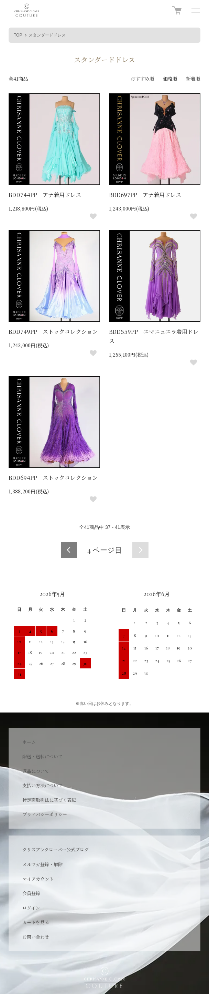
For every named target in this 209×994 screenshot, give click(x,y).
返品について (35, 771)
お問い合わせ (35, 936)
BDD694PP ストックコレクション (53, 478)
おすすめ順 (142, 78)
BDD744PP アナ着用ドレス (45, 195)
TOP (18, 35)
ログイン (31, 907)
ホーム (29, 742)
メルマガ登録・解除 (42, 864)
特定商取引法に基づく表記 (49, 800)
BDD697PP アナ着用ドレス (145, 195)
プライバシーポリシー (44, 814)
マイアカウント (38, 878)
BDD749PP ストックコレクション (53, 332)
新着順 (193, 78)
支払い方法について (42, 785)
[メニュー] (195, 10)
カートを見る (35, 922)
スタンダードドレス (47, 35)
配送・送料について (42, 756)
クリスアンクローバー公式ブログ (55, 849)
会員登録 (31, 893)
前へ (69, 550)
